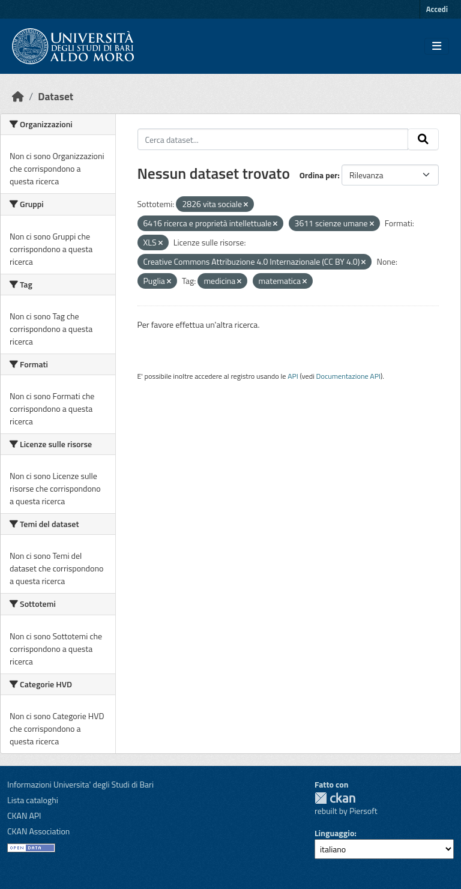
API (293, 376)
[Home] (18, 96)
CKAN (335, 798)
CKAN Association (38, 831)
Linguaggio (334, 833)
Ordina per (319, 175)
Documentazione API (348, 376)
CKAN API (24, 815)
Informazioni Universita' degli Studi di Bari (80, 784)
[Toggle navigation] (436, 46)
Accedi (437, 9)
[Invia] (423, 139)
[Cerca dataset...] (273, 139)
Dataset (55, 96)
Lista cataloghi (32, 800)
